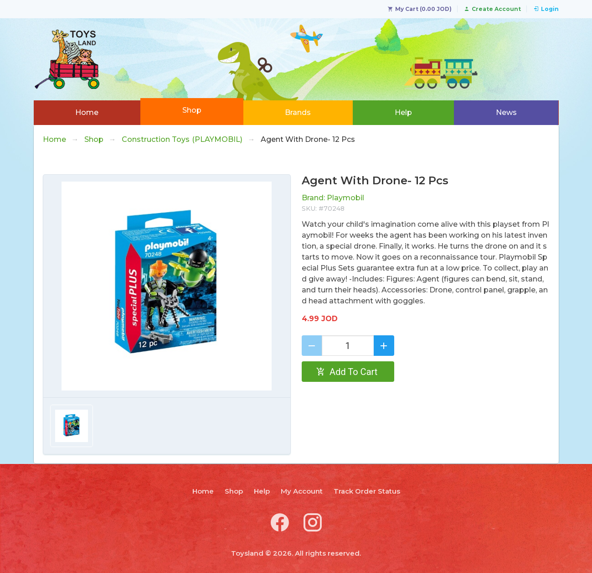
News (506, 112)
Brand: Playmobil (333, 197)
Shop (191, 110)
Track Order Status (367, 491)
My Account (302, 491)
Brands (298, 112)
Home (86, 112)
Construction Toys (182, 139)
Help (403, 112)
